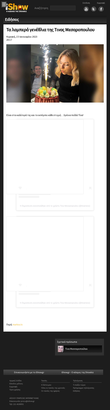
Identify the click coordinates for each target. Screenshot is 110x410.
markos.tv (18, 324)
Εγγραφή (101, 3)
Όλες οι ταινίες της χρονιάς (53, 388)
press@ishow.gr (28, 401)
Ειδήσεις (76, 391)
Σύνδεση (86, 3)
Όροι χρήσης (14, 389)
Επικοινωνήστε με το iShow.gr (29, 372)
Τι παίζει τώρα (79, 385)
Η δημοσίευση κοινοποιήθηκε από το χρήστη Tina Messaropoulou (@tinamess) (55, 206)
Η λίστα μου (46, 385)
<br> (45, 253)
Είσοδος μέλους (16, 383)
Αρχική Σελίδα (15, 380)
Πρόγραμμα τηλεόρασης (83, 388)
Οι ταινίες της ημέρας (50, 391)
